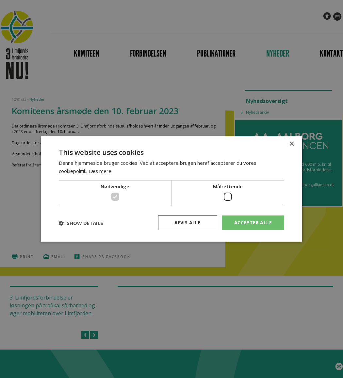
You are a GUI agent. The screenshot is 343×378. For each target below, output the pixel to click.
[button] (81, 223)
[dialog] (171, 189)
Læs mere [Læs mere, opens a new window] (100, 171)
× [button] (291, 144)
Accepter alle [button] (253, 222)
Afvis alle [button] (187, 222)
